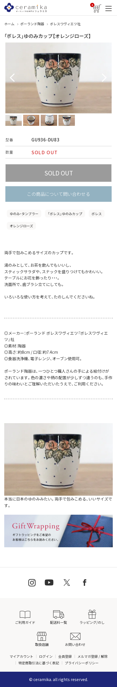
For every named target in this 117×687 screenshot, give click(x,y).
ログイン (46, 656)
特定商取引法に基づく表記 (38, 662)
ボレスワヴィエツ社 (65, 23)
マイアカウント (21, 656)
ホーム (9, 23)
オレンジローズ (21, 225)
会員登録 (65, 656)
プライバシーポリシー (82, 662)
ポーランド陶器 (32, 23)
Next (104, 77)
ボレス (97, 213)
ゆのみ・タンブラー (24, 213)
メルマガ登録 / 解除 (92, 656)
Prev (12, 77)
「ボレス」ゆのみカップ (65, 213)
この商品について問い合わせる (58, 193)
